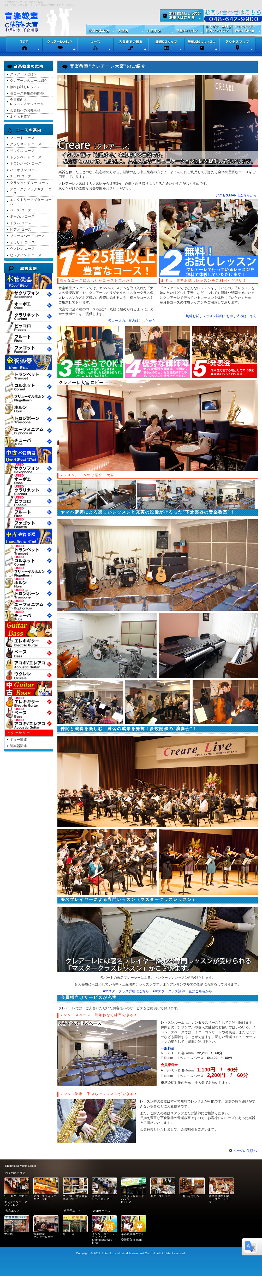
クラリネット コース (25, 144)
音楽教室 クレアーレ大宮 (43, 1235)
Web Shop (247, 29)
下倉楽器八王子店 (159, 29)
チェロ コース (20, 176)
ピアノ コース (20, 229)
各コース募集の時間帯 (27, 93)
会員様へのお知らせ (25, 110)
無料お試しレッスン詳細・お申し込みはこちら (221, 316)
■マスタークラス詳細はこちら (126, 991)
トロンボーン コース (25, 163)
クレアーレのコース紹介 (28, 81)
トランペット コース (25, 157)
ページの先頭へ (243, 1151)
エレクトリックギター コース (31, 202)
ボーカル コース (22, 216)
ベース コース (20, 210)
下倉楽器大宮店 (130, 29)
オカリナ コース (22, 242)
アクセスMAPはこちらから (236, 195)
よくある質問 (20, 117)
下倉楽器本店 (101, 29)
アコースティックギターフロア (44, 1198)
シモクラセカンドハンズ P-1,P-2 (132, 1199)
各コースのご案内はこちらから (132, 321)
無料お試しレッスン (182, 15)
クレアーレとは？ (23, 74)
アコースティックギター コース (31, 191)
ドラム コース (20, 223)
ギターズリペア (160, 1196)
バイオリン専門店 (189, 29)
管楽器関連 (18, 746)
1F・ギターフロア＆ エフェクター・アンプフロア (16, 1200)
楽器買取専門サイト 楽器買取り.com (132, 1236)
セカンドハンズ (218, 29)
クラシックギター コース (29, 183)
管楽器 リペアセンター (102, 1198)
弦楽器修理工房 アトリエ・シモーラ (220, 1199)
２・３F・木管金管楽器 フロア (75, 1198)
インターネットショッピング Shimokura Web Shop (103, 1238)
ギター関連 (18, 740)
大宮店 (8, 1234)
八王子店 (68, 1234)
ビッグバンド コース (25, 255)
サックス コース (22, 151)
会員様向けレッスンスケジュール (27, 102)
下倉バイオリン (190, 1196)
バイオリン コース (24, 170)
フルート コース (22, 138)
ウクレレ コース (22, 248)
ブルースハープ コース (27, 236)
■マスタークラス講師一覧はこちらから (182, 991)
